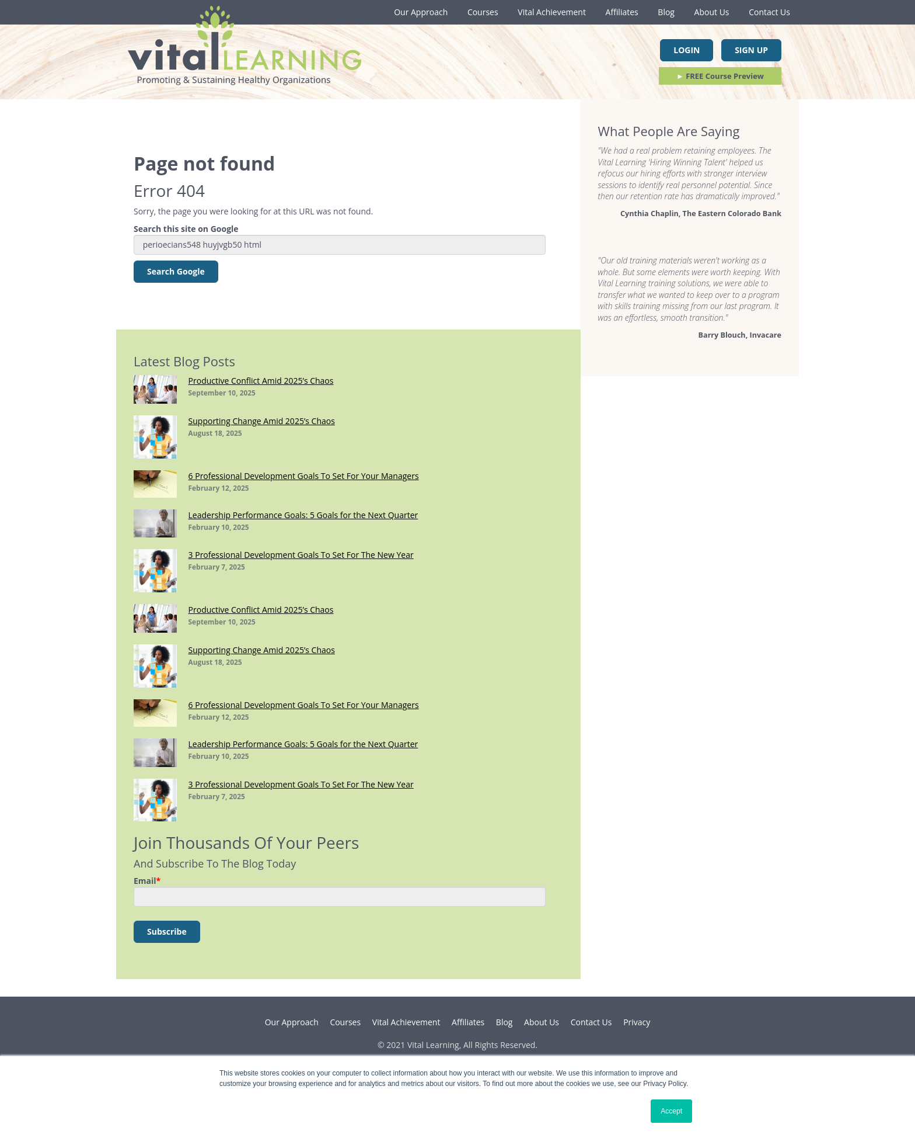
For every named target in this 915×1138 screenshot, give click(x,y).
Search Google (176, 271)
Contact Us (769, 12)
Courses (482, 12)
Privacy (636, 1022)
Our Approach (421, 12)
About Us (711, 12)
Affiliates (622, 12)
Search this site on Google (186, 228)
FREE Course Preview (720, 76)
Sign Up (751, 49)
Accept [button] (671, 1111)
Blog (666, 12)
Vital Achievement (552, 12)
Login (686, 49)
